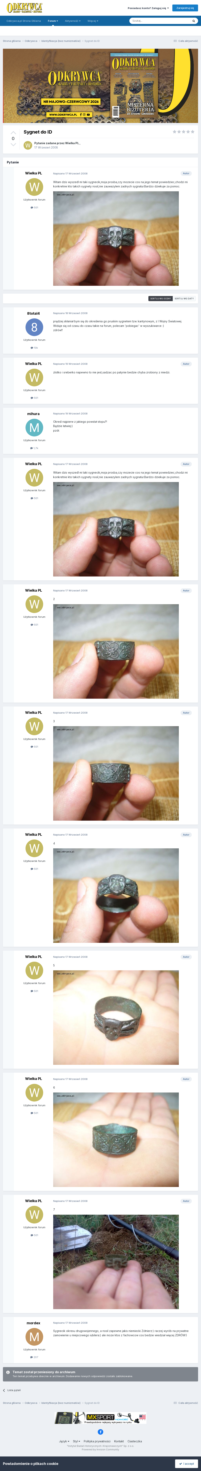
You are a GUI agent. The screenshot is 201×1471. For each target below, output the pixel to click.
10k (34, 347)
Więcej (93, 20)
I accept (186, 1463)
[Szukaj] (149, 21)
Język (64, 1441)
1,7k (34, 448)
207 (34, 1357)
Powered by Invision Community (100, 1449)
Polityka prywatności (97, 1441)
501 (34, 207)
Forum (53, 22)
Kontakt (119, 1441)
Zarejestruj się (185, 7)
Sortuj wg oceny (160, 298)
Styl (76, 1441)
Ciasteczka (135, 1441)
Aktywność (72, 20)
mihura (33, 414)
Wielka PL (72, 143)
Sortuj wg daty (184, 298)
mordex (33, 1323)
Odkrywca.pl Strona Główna (23, 20)
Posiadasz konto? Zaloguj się (148, 8)
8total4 (33, 313)
